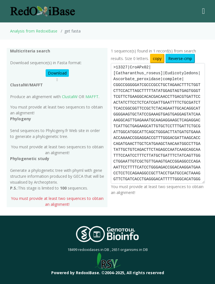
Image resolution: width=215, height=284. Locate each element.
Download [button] (57, 73)
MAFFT (92, 96)
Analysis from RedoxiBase (33, 31)
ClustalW (70, 96)
